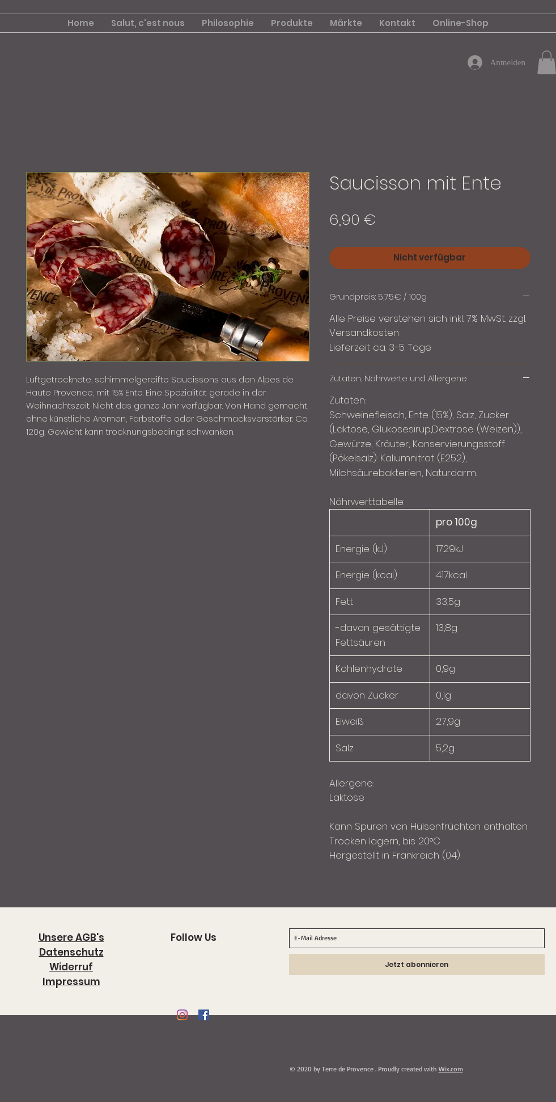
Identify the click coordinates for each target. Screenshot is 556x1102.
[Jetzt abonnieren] (417, 964)
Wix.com (451, 1069)
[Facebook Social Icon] (203, 1015)
